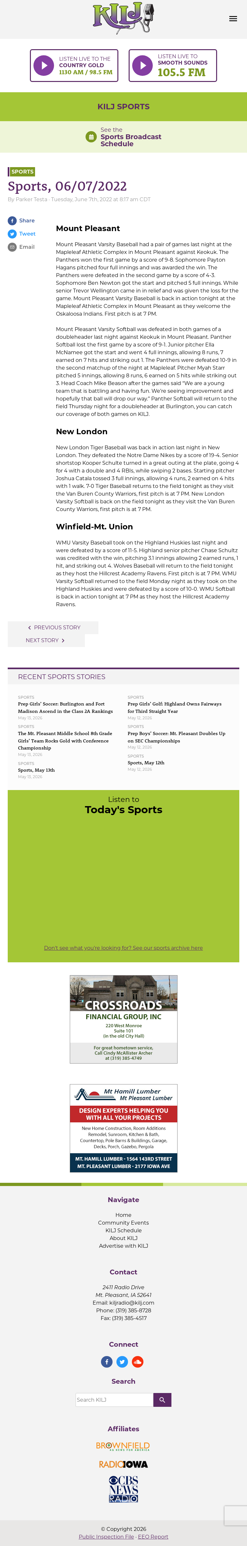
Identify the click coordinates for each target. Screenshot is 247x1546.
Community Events (123, 1223)
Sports (22, 172)
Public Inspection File (106, 1537)
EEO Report (153, 1537)
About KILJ (124, 1238)
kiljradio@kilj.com (131, 1303)
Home (123, 1215)
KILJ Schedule (123, 1230)
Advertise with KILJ (123, 1246)
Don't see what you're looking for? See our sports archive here (123, 948)
